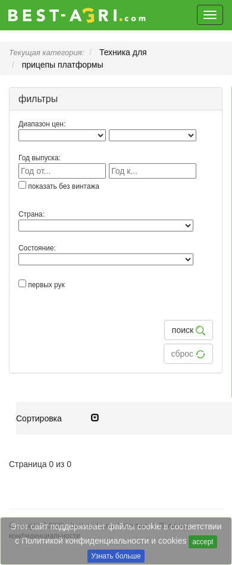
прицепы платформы (63, 64)
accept (202, 542)
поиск (188, 330)
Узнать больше (115, 556)
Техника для (123, 52)
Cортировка (57, 418)
